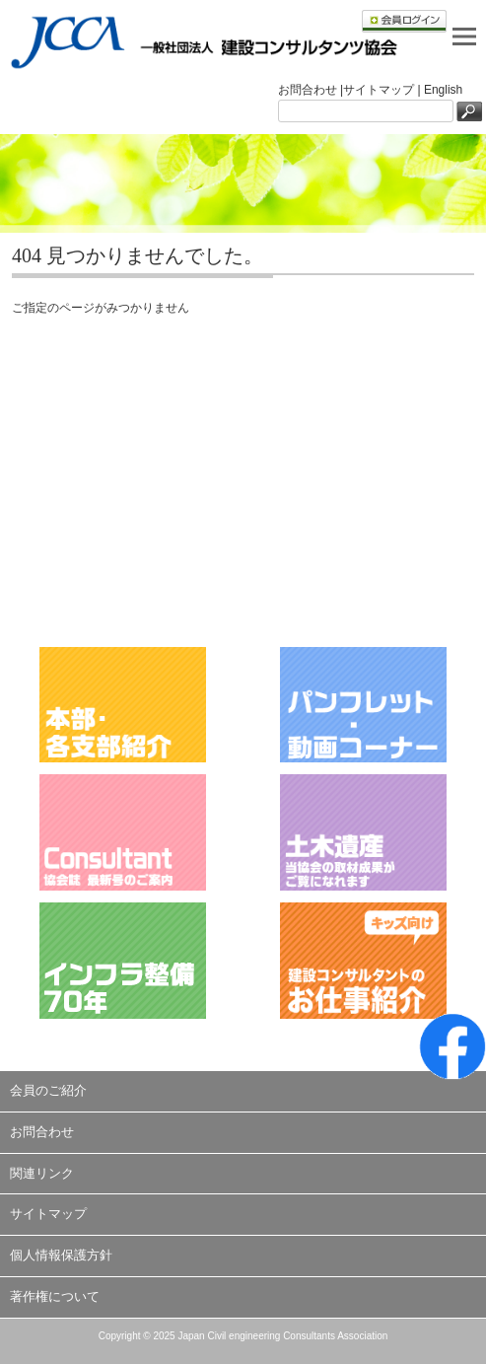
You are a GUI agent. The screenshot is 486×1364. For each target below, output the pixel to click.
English (443, 90)
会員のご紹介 (48, 1090)
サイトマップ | (383, 90)
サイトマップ (48, 1213)
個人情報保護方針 (61, 1255)
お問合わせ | (310, 90)
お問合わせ (42, 1131)
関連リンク (42, 1173)
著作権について (55, 1296)
